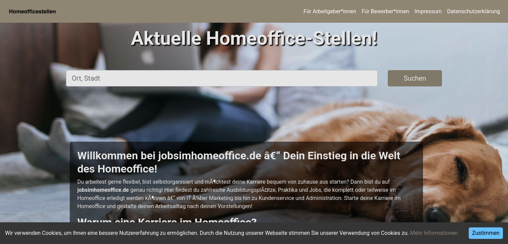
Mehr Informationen (434, 233)
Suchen (415, 78)
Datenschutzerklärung (473, 11)
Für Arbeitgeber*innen (329, 11)
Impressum (428, 11)
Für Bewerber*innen (385, 11)
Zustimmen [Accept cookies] (486, 233)
